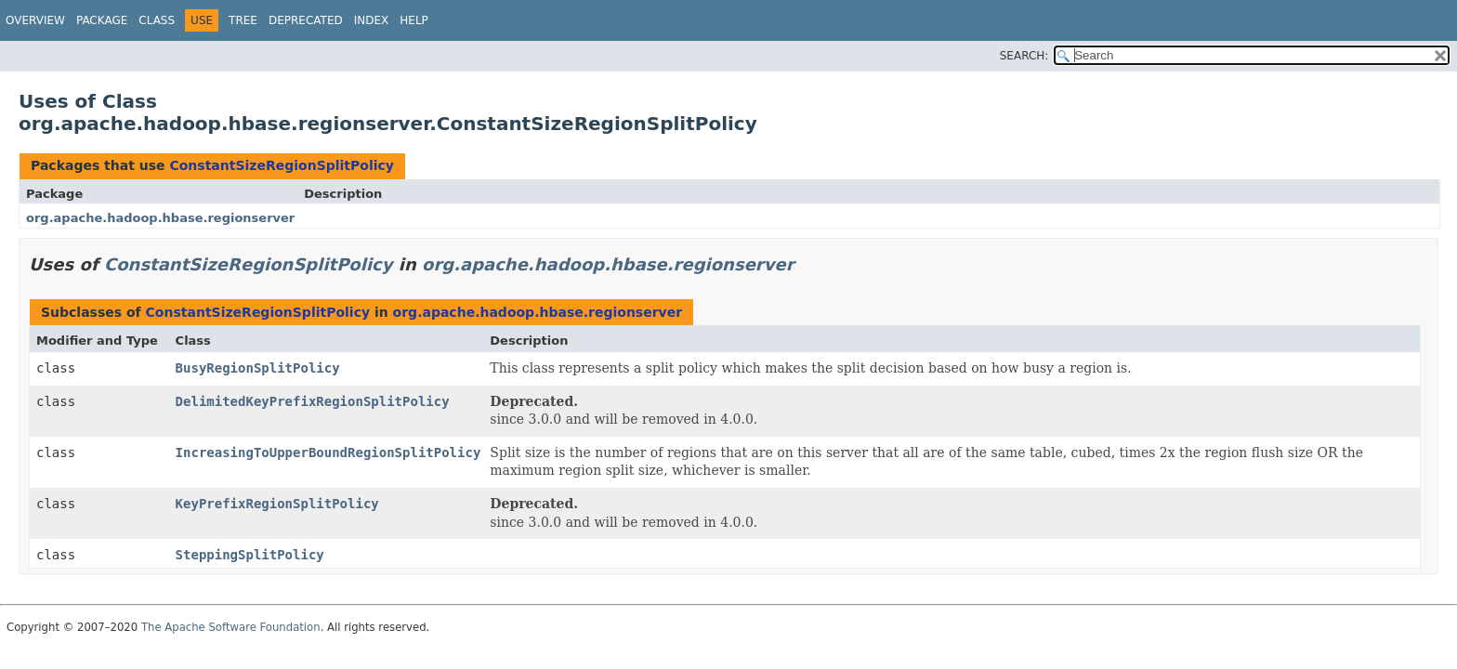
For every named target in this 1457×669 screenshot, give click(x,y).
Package (101, 20)
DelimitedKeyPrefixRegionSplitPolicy (313, 401)
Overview (35, 20)
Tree (243, 20)
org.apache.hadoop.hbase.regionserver (160, 218)
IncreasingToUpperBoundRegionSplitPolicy (328, 452)
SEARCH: (1024, 55)
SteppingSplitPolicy (250, 554)
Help (414, 20)
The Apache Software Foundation (231, 627)
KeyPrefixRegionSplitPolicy (277, 503)
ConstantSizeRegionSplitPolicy (281, 165)
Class (156, 20)
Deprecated (306, 20)
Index (371, 20)
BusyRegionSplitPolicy (258, 368)
